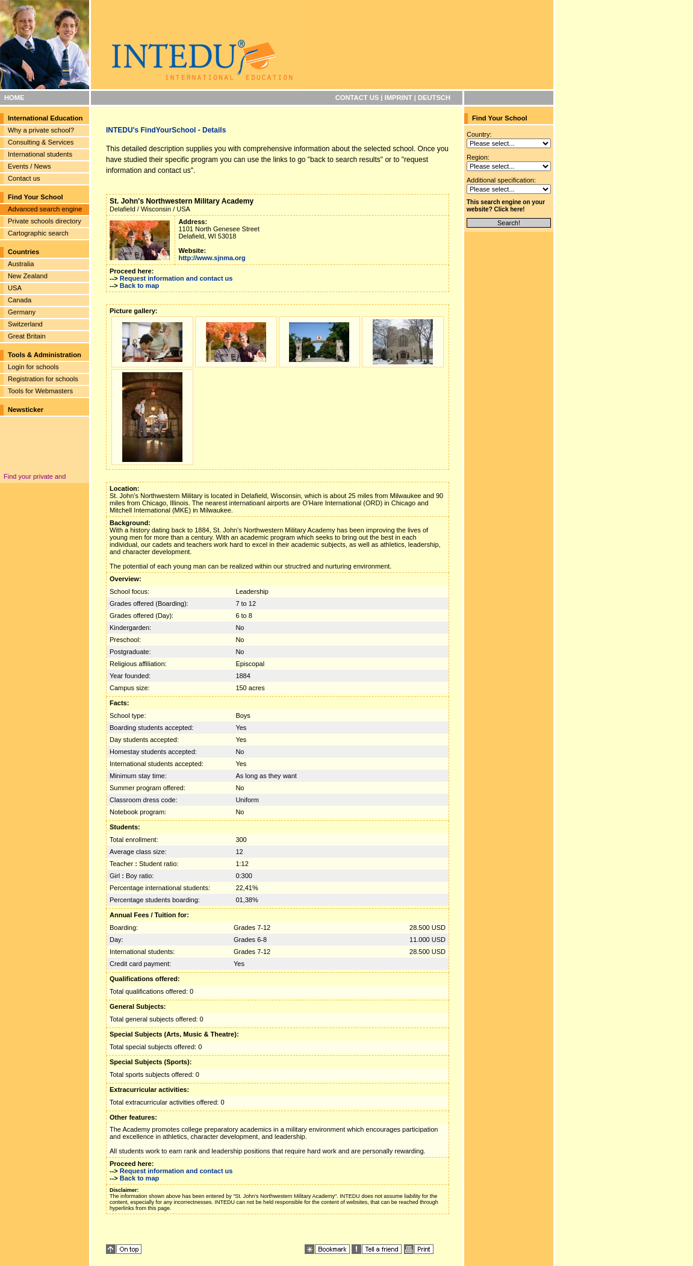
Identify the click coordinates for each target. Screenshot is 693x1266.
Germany (22, 312)
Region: (478, 157)
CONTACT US (357, 97)
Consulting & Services (40, 142)
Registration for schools (43, 378)
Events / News (29, 166)
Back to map (139, 285)
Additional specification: (501, 180)
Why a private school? (41, 130)
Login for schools (33, 366)
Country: (479, 134)
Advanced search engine (45, 209)
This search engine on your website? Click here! (506, 206)
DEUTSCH (434, 97)
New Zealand (28, 275)
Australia (21, 263)
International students (40, 154)
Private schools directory (44, 221)
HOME (14, 97)
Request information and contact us (176, 278)
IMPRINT (398, 97)
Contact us (24, 178)
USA (15, 288)
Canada (19, 300)
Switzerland (25, 324)
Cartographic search (38, 233)
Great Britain (27, 336)
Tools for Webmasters (40, 390)
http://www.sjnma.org (211, 257)
